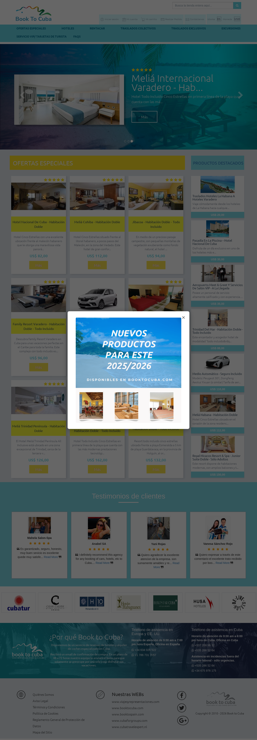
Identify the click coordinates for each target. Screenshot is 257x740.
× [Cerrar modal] (183, 317)
